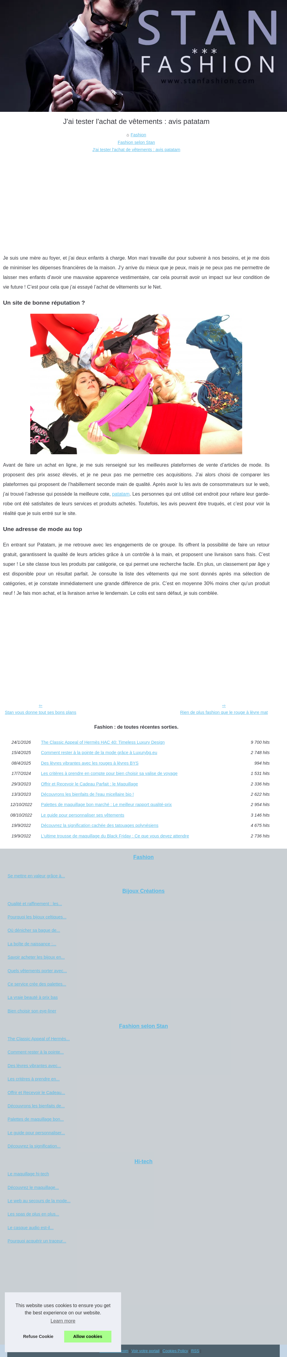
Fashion (138, 134)
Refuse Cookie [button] (38, 1336)
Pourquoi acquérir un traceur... (37, 1241)
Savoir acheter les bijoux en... (36, 957)
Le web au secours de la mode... (39, 1200)
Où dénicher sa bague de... (34, 930)
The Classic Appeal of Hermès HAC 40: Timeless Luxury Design (103, 742)
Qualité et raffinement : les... (35, 903)
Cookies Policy (175, 1351)
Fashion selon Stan (136, 142)
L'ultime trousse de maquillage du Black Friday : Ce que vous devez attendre (115, 836)
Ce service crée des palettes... (37, 984)
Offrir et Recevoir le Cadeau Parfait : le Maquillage (89, 784)
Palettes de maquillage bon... (36, 1119)
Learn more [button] (63, 1320)
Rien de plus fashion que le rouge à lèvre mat (224, 712)
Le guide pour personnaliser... (36, 1132)
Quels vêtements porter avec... (37, 970)
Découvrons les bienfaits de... (36, 1105)
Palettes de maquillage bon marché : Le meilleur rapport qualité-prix (106, 804)
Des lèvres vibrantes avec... (34, 1065)
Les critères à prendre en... (34, 1079)
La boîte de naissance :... (32, 943)
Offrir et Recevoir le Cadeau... (36, 1092)
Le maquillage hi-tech (28, 1173)
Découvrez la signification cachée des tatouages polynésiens (99, 825)
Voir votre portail (145, 1351)
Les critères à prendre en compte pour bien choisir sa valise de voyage (109, 773)
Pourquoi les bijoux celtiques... (37, 917)
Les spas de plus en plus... (33, 1214)
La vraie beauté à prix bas (33, 997)
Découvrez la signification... (34, 1146)
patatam (121, 494)
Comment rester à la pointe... (36, 1052)
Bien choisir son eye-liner (32, 1011)
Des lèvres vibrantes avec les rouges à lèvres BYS (89, 763)
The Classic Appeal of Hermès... (39, 1038)
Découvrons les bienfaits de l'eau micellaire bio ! (87, 794)
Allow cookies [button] (87, 1336)
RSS (195, 1351)
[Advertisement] (136, 199)
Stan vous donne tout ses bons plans (40, 712)
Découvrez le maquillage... (33, 1187)
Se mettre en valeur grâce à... (36, 875)
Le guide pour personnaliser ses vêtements (82, 815)
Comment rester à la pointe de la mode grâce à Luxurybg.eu (99, 752)
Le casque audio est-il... (31, 1227)
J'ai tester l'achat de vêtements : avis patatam (136, 149)
